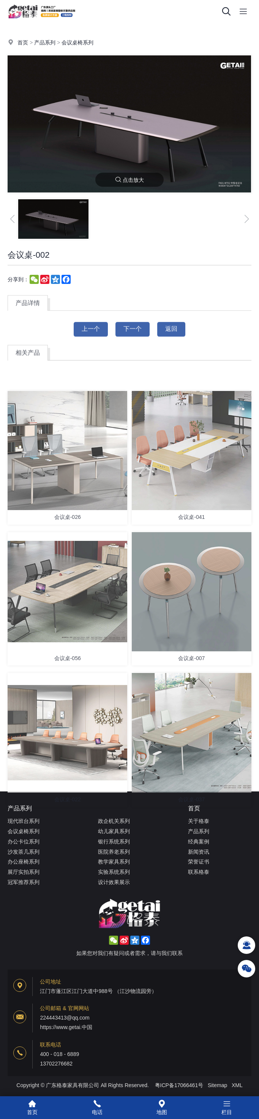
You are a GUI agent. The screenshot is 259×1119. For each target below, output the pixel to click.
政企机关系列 (114, 821)
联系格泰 (198, 872)
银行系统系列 (114, 841)
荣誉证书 (198, 862)
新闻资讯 (198, 852)
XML (237, 1085)
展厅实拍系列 (23, 872)
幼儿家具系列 (114, 831)
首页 (22, 43)
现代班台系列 (23, 821)
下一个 (132, 333)
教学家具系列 (114, 862)
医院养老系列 (114, 852)
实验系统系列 (114, 872)
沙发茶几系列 (23, 852)
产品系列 (44, 43)
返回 (171, 333)
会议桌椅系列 (77, 43)
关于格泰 (198, 821)
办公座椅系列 (23, 862)
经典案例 (198, 841)
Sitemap (217, 1085)
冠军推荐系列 (23, 882)
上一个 (91, 333)
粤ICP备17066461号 (179, 1085)
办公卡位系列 (23, 841)
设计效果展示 (114, 882)
